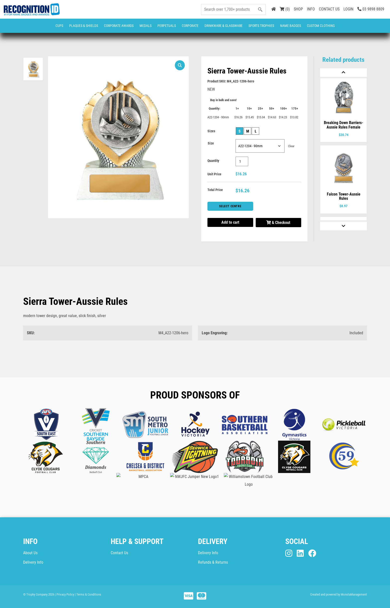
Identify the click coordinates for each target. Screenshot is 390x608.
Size (211, 143)
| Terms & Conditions (88, 594)
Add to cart (230, 222)
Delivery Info (33, 562)
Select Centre (230, 206)
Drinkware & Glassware (223, 26)
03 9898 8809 (370, 9)
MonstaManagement (354, 594)
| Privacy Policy (64, 594)
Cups (59, 26)
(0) (285, 9)
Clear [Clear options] (291, 146)
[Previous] (343, 72)
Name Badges (290, 26)
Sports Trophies (261, 26)
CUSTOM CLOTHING (321, 26)
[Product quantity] (242, 161)
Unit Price (214, 174)
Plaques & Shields (83, 26)
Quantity (213, 161)
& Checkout (278, 222)
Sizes (211, 131)
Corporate (190, 26)
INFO (311, 9)
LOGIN (348, 9)
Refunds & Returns (213, 562)
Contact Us (119, 552)
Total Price (215, 190)
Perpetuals (166, 26)
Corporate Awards (119, 26)
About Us (30, 552)
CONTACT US (329, 9)
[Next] (343, 226)
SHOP (298, 9)
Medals (145, 26)
